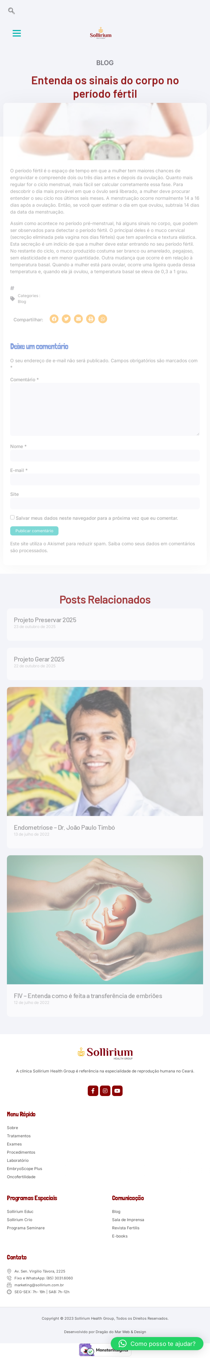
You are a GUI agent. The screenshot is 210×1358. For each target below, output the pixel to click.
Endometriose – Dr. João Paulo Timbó (64, 825)
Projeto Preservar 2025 (45, 618)
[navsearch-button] (11, 11)
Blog (105, 64)
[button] (17, 33)
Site (14, 493)
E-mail (19, 469)
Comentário (24, 378)
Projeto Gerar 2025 (39, 657)
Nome (18, 445)
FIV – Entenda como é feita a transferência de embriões (88, 994)
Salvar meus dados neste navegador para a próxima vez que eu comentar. (97, 517)
